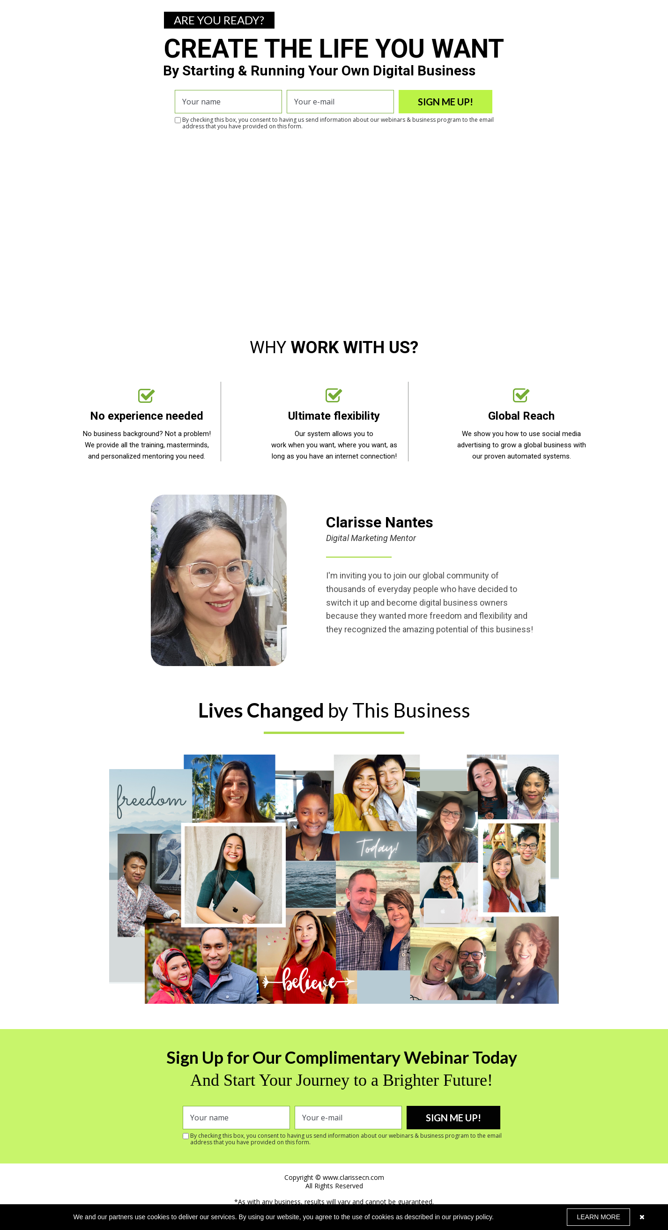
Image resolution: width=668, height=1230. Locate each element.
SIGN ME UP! (445, 101)
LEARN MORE (598, 1217)
